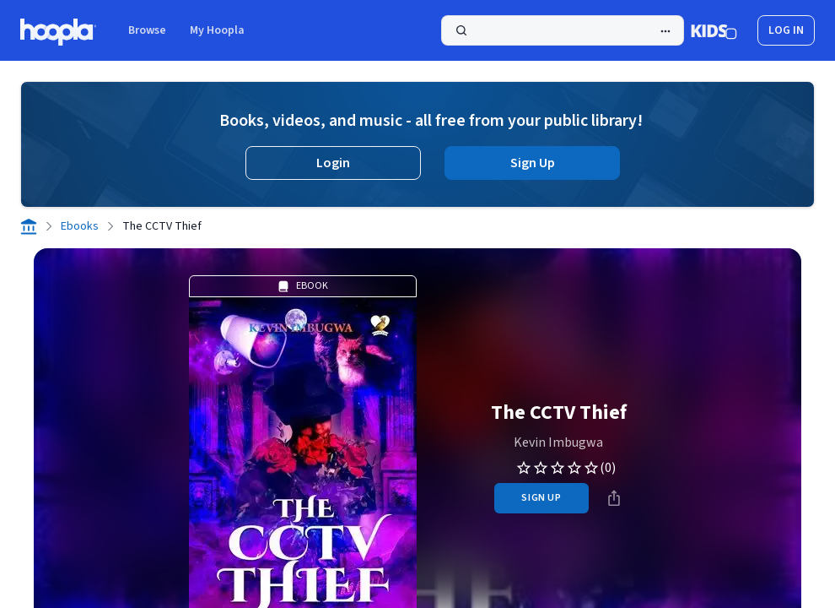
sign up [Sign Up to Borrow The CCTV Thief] (541, 498)
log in (786, 30)
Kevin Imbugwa (558, 442)
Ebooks (80, 226)
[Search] (562, 30)
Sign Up (532, 163)
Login (333, 163)
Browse (147, 30)
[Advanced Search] (665, 31)
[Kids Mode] (714, 30)
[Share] (614, 498)
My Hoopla (217, 30)
